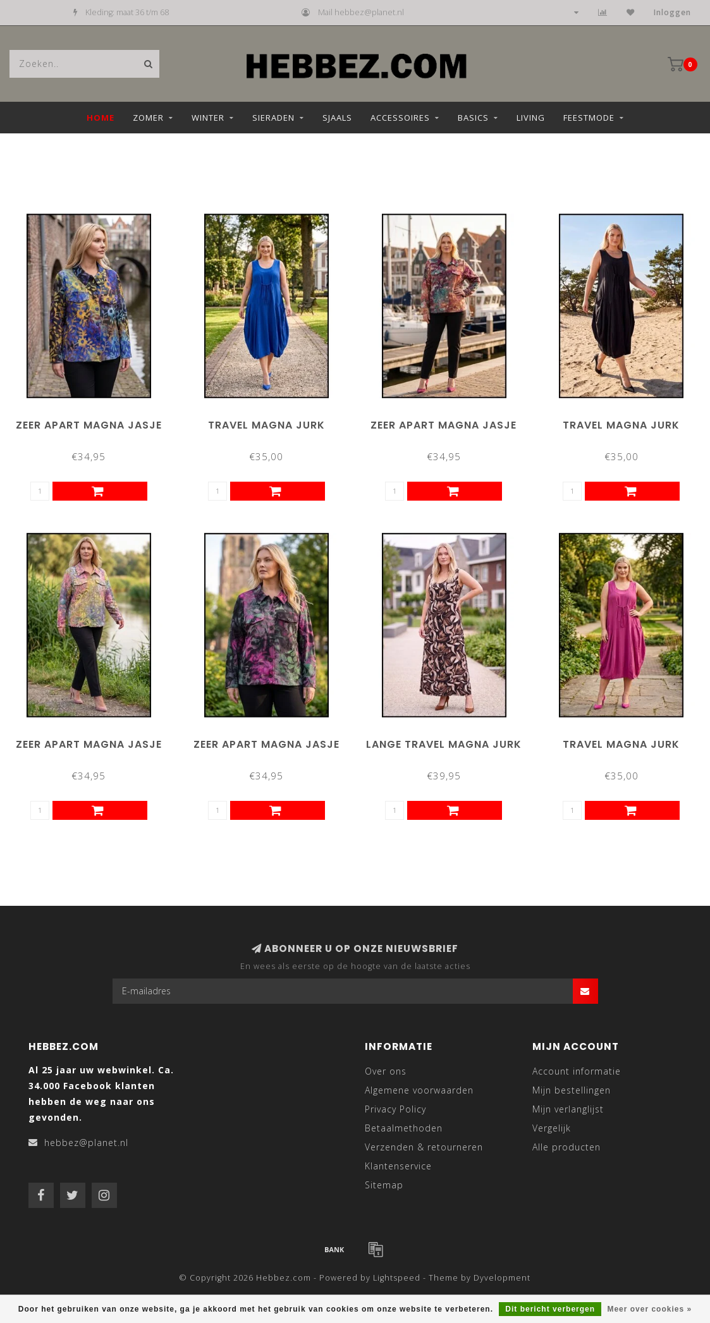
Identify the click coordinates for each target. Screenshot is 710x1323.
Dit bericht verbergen (550, 1309)
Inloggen (672, 12)
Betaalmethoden (404, 1128)
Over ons (386, 1071)
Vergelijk (551, 1128)
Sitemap (384, 1185)
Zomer (148, 117)
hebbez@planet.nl (86, 1143)
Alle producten (566, 1147)
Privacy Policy (395, 1109)
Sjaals (337, 117)
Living (531, 117)
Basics (473, 117)
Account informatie (576, 1071)
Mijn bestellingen (571, 1090)
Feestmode (589, 117)
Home (100, 117)
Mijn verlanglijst (568, 1109)
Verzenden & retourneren (424, 1147)
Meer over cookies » (649, 1309)
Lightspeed (396, 1277)
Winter (208, 117)
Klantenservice (398, 1166)
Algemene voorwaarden (419, 1090)
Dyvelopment (502, 1277)
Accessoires (400, 117)
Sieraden (273, 117)
